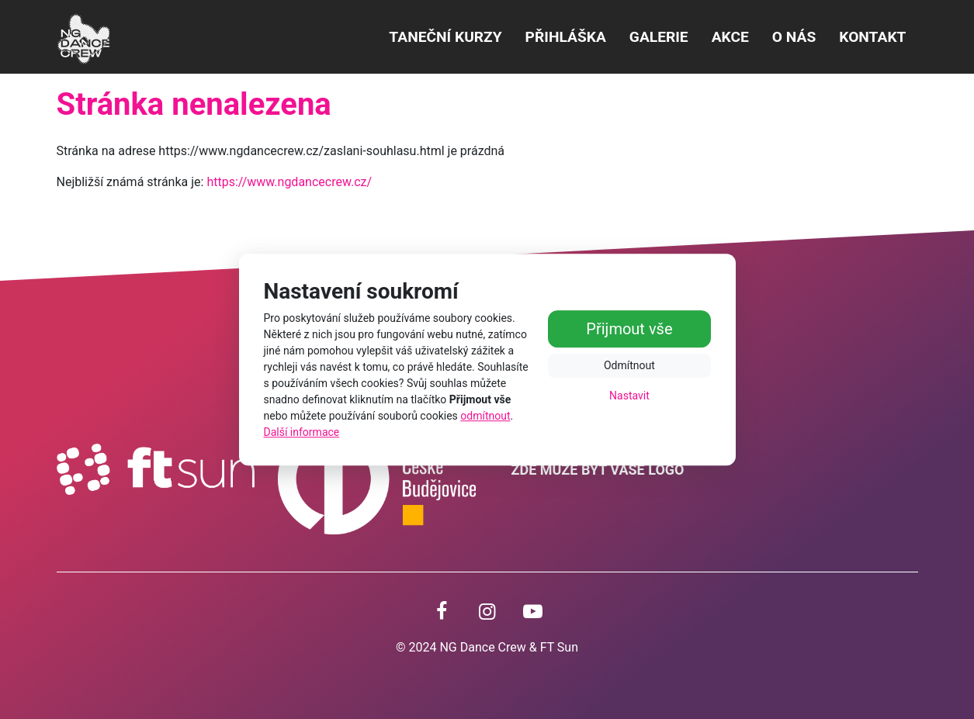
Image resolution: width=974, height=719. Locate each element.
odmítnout (485, 416)
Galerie (658, 37)
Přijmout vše (629, 329)
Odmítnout (629, 366)
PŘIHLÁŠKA (565, 37)
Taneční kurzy (445, 37)
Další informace (302, 432)
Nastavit (629, 396)
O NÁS (794, 37)
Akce (730, 37)
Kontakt (872, 37)
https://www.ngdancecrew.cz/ (289, 182)
